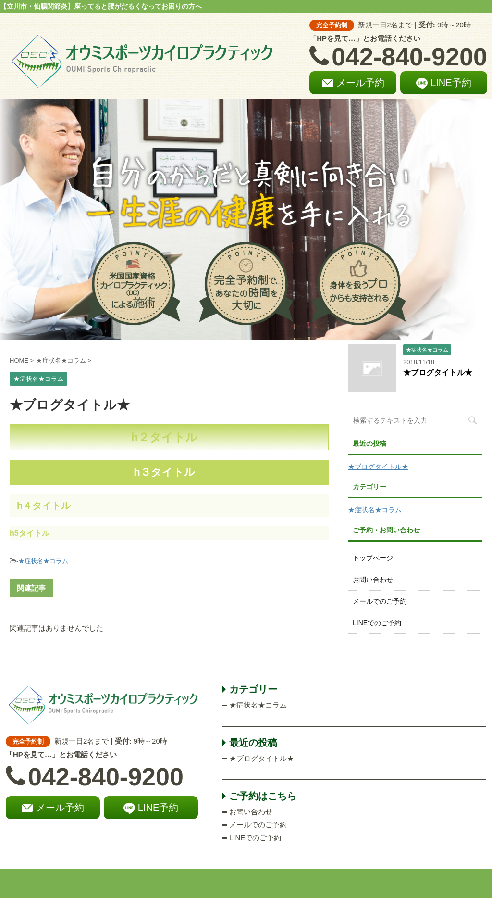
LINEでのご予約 (377, 623)
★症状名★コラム (43, 561)
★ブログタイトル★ (437, 372)
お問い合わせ (373, 579)
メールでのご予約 (379, 601)
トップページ (373, 558)
